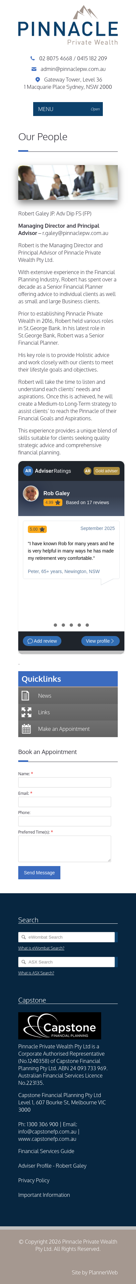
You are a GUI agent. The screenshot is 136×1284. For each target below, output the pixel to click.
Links (44, 712)
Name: (25, 773)
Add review (42, 641)
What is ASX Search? (36, 972)
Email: (25, 793)
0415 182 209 (92, 58)
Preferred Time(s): (35, 832)
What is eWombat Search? (41, 948)
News (44, 695)
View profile (100, 641)
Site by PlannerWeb (95, 1272)
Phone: (24, 812)
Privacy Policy (33, 1180)
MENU (70, 109)
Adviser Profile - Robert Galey (52, 1165)
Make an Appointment (64, 729)
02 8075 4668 (56, 58)
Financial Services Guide (46, 1151)
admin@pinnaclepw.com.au (72, 69)
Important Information (44, 1195)
